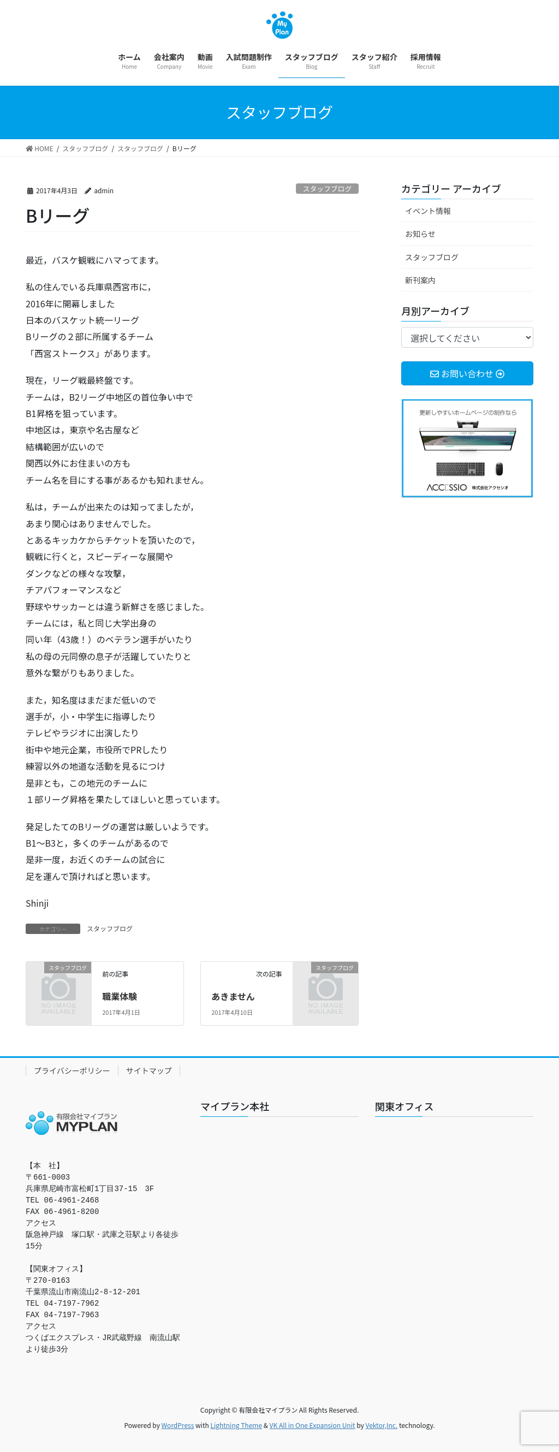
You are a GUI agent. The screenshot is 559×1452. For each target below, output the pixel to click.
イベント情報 (428, 210)
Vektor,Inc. (381, 1425)
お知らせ (420, 233)
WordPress (178, 1425)
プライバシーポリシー (72, 1070)
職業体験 (119, 996)
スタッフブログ (327, 188)
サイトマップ (149, 1070)
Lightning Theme (236, 1425)
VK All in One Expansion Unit (312, 1425)
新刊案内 (420, 280)
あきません (233, 996)
